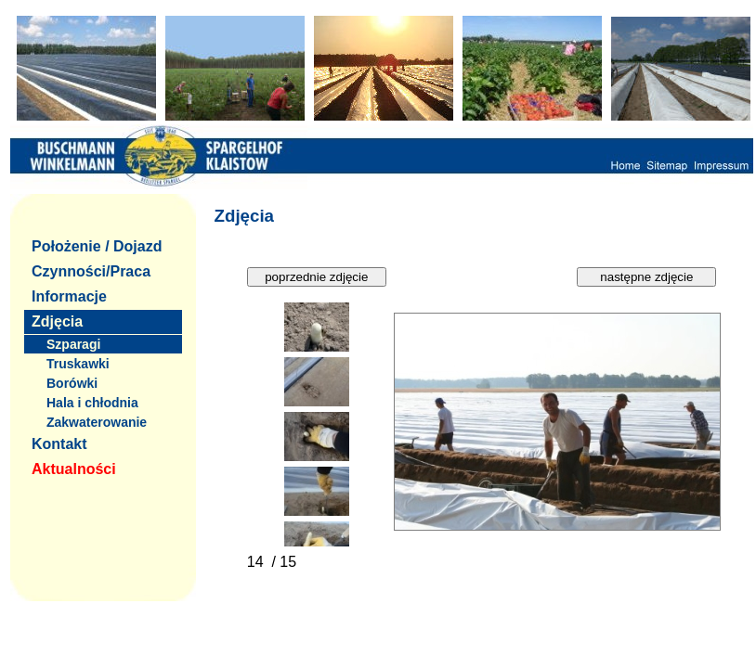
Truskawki (78, 363)
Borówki (72, 383)
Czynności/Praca (91, 271)
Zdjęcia (57, 321)
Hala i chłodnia (92, 402)
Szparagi (73, 344)
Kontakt (59, 444)
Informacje (69, 296)
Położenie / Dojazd (97, 246)
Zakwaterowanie (96, 422)
